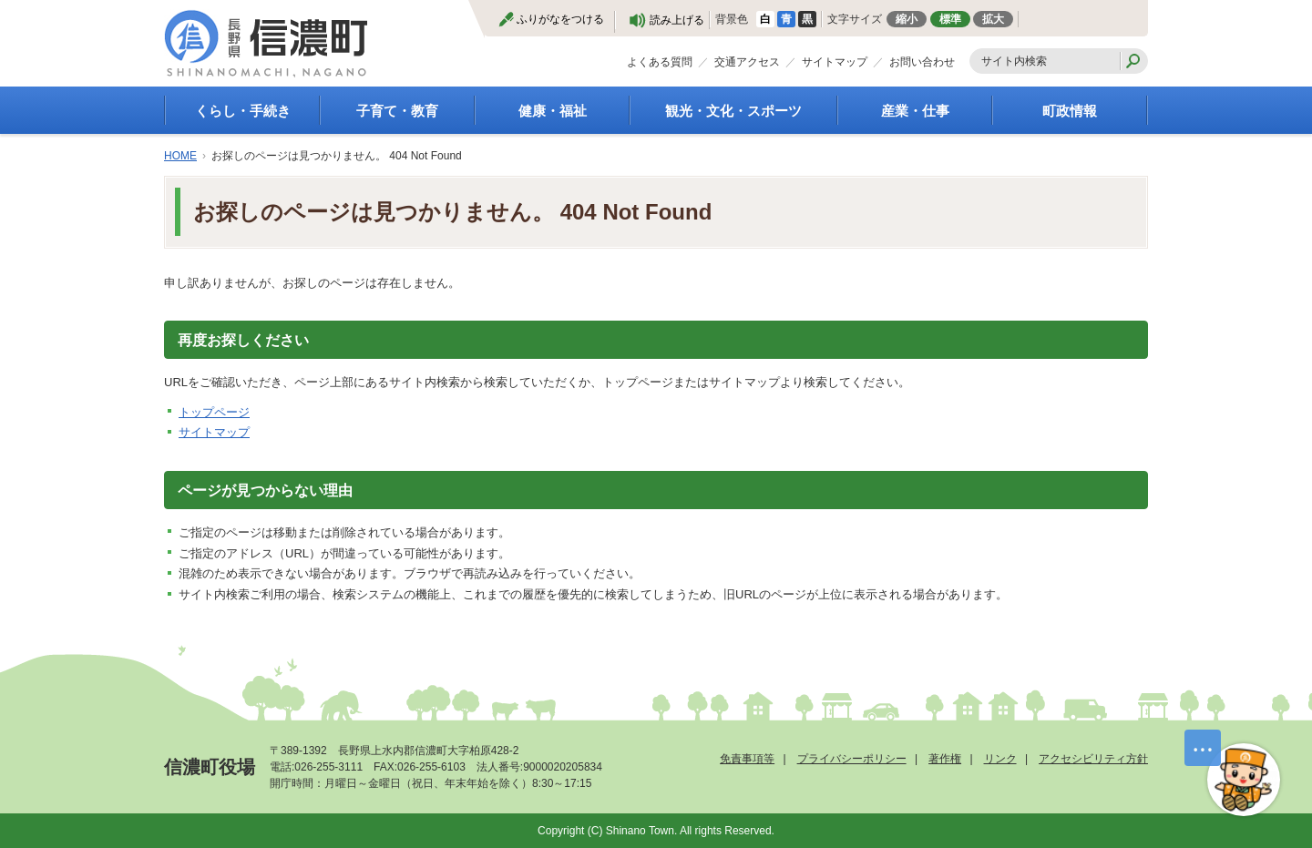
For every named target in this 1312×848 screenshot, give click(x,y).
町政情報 (1069, 110)
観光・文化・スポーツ (733, 110)
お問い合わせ (922, 62)
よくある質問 (659, 62)
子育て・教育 (397, 110)
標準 (950, 19)
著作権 (944, 758)
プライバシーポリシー (852, 758)
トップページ (214, 412)
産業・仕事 (915, 110)
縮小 (906, 19)
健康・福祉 (552, 110)
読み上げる (677, 20)
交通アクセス (747, 62)
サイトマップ (834, 62)
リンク (1000, 758)
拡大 (993, 19)
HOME (180, 155)
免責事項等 (747, 758)
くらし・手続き (243, 110)
